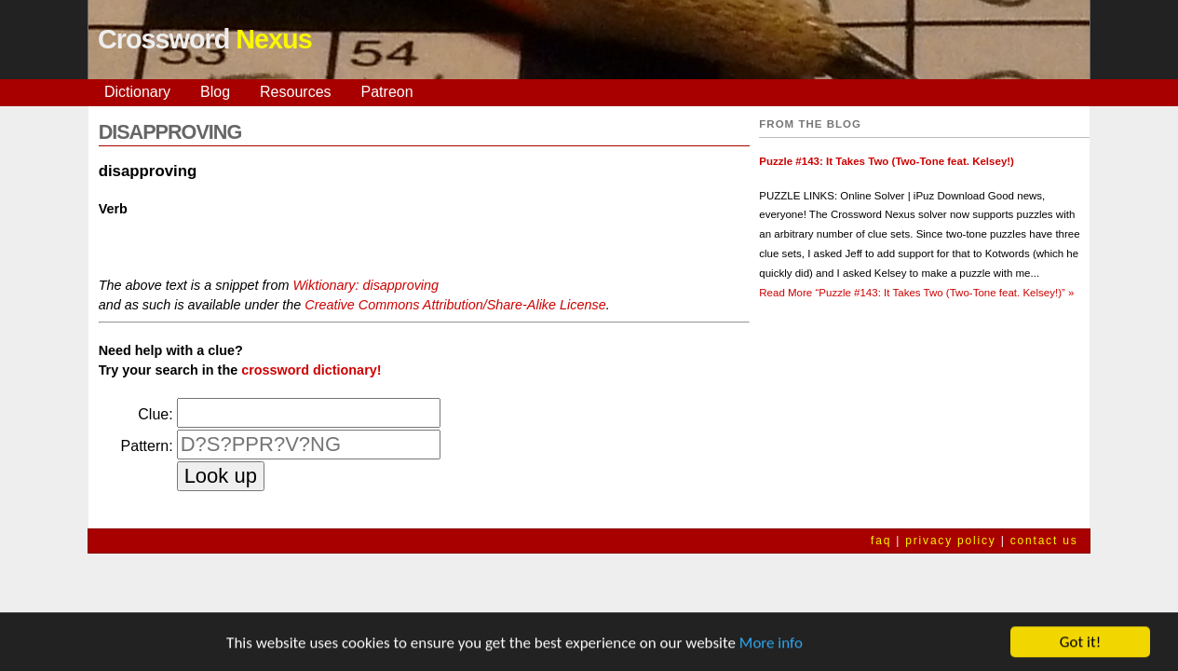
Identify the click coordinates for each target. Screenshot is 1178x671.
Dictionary (137, 92)
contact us (1044, 540)
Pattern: (147, 446)
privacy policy (950, 540)
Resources (295, 92)
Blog (215, 92)
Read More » (916, 292)
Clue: (155, 414)
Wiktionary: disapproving (365, 285)
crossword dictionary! (311, 370)
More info (771, 643)
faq (881, 540)
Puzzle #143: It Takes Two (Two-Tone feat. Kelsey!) (886, 161)
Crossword (205, 39)
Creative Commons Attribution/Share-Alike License (455, 304)
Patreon (387, 92)
